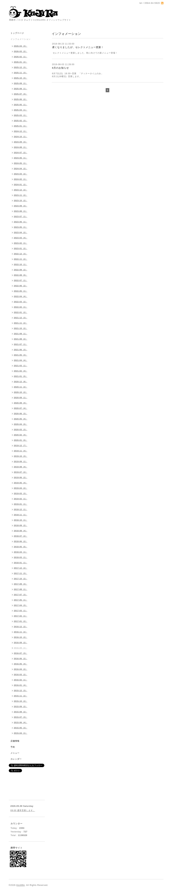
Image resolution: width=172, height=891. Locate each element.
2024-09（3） (20, 142)
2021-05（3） (20, 355)
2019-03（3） (20, 493)
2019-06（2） (20, 477)
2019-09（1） (20, 461)
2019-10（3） (20, 456)
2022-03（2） (20, 302)
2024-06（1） (20, 158)
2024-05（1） (20, 163)
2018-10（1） (20, 520)
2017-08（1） (20, 589)
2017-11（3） (20, 573)
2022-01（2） (20, 312)
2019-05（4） (20, 483)
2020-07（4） (20, 408)
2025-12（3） (20, 67)
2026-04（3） (20, 46)
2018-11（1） (20, 515)
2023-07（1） (20, 216)
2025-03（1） (20, 115)
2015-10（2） (20, 701)
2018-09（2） (20, 525)
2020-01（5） (20, 440)
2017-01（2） (20, 621)
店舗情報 (14, 741)
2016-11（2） (20, 632)
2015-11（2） (20, 696)
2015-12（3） (20, 690)
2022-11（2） (20, 259)
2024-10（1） (20, 137)
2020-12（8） (20, 382)
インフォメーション (20, 39)
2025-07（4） (20, 94)
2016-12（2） (20, 627)
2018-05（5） (20, 547)
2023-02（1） (20, 243)
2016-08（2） (20, 648)
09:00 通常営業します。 (22, 810)
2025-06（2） (20, 99)
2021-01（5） (20, 376)
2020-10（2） (20, 392)
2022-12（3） (20, 254)
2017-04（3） (20, 605)
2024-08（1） (20, 147)
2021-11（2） (20, 323)
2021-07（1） (20, 344)
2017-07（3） (20, 595)
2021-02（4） (20, 371)
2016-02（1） (20, 680)
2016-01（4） (20, 685)
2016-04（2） (20, 669)
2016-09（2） (20, 643)
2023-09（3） (20, 206)
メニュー (14, 753)
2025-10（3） (20, 78)
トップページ (17, 33)
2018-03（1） (20, 557)
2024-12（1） (20, 131)
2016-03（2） (20, 674)
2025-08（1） (20, 89)
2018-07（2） (20, 536)
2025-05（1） (20, 105)
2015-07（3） (20, 717)
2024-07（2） (20, 153)
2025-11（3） (20, 73)
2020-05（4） (20, 419)
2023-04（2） (20, 232)
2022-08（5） (20, 275)
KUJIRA (20, 885)
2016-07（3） (20, 653)
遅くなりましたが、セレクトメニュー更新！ (78, 47)
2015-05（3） (20, 728)
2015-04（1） (20, 733)
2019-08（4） (20, 467)
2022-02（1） (20, 307)
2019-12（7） (20, 445)
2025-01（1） (20, 126)
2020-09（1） (20, 398)
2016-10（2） (20, 637)
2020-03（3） (20, 429)
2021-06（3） (20, 350)
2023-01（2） (20, 248)
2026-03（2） (20, 51)
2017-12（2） (20, 568)
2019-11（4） (20, 451)
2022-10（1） (20, 264)
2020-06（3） (20, 414)
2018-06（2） (20, 541)
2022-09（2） (20, 270)
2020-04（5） (20, 424)
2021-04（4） (20, 360)
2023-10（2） (20, 200)
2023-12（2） (20, 190)
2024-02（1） (20, 179)
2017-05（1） (20, 600)
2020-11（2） (20, 387)
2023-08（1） (20, 211)
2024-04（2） (20, 169)
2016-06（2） (20, 659)
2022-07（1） (20, 280)
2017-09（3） (20, 584)
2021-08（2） (20, 339)
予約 (12, 747)
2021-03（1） (20, 366)
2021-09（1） (20, 334)
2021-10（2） (20, 328)
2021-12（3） (20, 318)
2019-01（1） (20, 504)
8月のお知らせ (60, 67)
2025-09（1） (20, 83)
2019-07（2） (20, 472)
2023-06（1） (20, 222)
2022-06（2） (20, 286)
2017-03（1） (20, 611)
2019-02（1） (20, 499)
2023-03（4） (20, 238)
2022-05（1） (20, 291)
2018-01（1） (20, 563)
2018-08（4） (20, 531)
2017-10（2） (20, 579)
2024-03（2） (20, 174)
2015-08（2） (20, 712)
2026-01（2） (20, 62)
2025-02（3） (20, 121)
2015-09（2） (20, 706)
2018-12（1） (20, 509)
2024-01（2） (20, 184)
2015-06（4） (20, 722)
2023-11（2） (20, 195)
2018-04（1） (20, 552)
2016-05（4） (20, 664)
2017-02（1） (20, 616)
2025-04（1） (20, 110)
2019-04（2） (20, 488)
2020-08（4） (20, 403)
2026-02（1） (20, 57)
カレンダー (16, 759)
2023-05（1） (20, 227)
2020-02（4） (20, 435)
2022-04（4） (20, 296)
